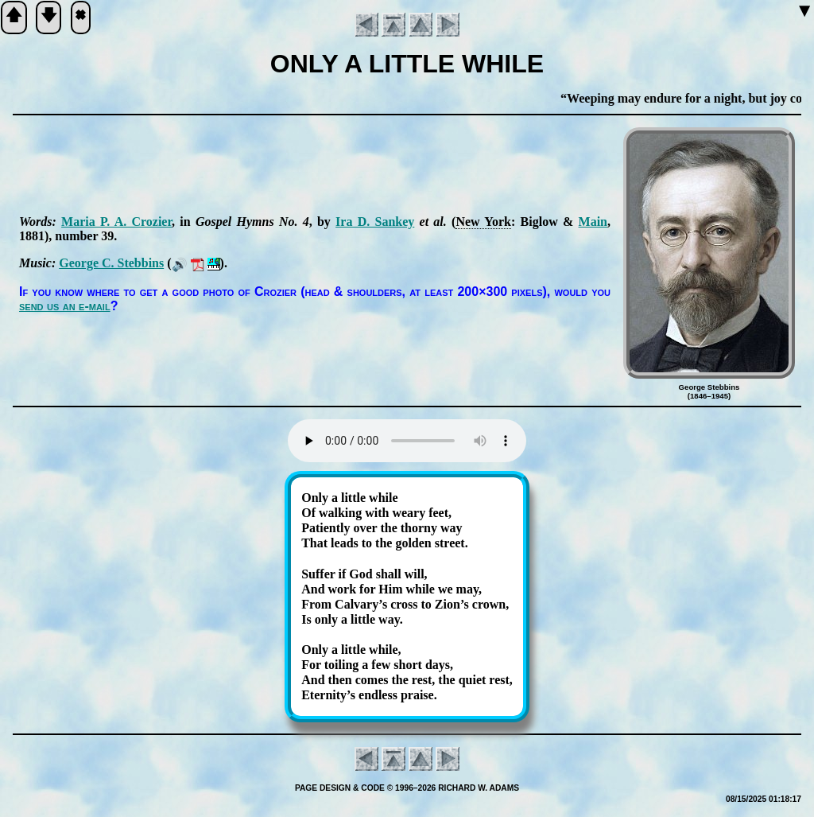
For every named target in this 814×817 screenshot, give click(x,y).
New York (483, 221)
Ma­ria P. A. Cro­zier (116, 221)
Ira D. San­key (374, 221)
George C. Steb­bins (111, 263)
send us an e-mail (64, 306)
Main (593, 221)
